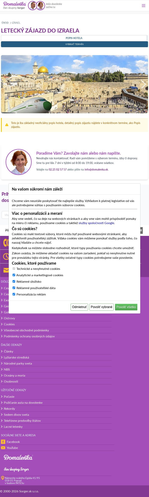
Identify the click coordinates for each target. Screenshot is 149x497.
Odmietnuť (79, 307)
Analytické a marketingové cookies (39, 275)
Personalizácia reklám (31, 294)
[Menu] (143, 5)
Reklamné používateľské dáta (35, 288)
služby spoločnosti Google (96, 223)
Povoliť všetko (126, 307)
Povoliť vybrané (101, 307)
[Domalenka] (14, 6)
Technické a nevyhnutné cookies (38, 268)
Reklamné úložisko (28, 281)
